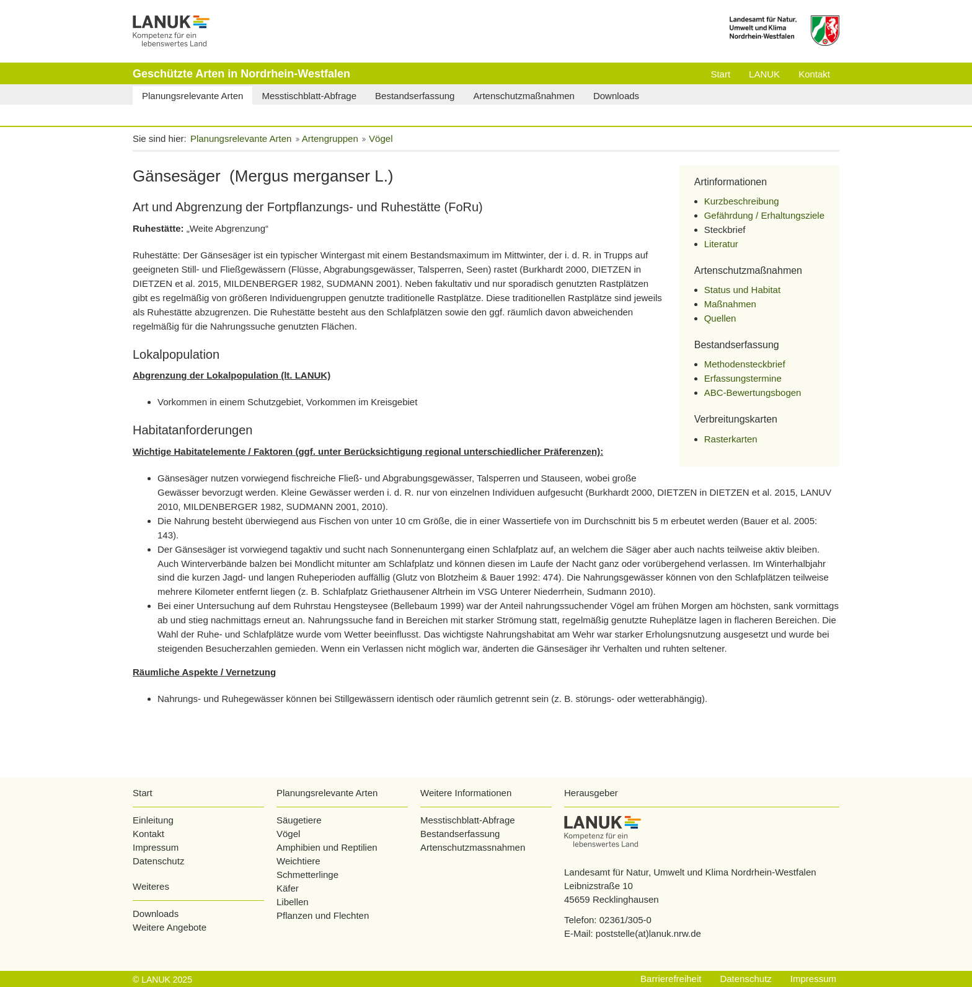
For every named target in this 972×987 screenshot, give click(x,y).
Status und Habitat (742, 289)
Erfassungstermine (743, 378)
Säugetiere (299, 820)
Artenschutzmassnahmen (472, 847)
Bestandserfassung (460, 833)
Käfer (287, 888)
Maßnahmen (730, 304)
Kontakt (148, 833)
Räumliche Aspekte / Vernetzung (204, 672)
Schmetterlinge (307, 874)
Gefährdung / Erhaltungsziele (764, 215)
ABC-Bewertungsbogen (753, 392)
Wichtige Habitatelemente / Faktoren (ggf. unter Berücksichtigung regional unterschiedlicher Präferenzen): (368, 451)
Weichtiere (298, 861)
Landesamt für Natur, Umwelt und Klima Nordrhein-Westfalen (690, 872)
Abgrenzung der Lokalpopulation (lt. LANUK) (231, 375)
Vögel (288, 833)
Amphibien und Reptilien (327, 847)
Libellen (292, 902)
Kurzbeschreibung (741, 201)
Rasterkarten (731, 439)
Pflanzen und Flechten (322, 915)
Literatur (721, 244)
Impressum (156, 847)
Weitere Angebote (169, 927)
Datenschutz (158, 861)
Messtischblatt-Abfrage (467, 820)
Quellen (720, 318)
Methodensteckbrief (744, 364)
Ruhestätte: (158, 228)
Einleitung (153, 820)
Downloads (156, 913)
